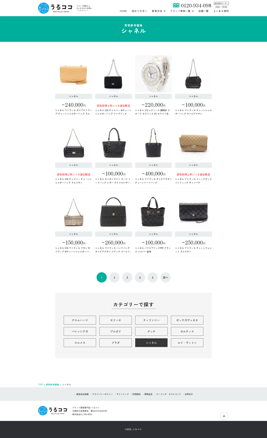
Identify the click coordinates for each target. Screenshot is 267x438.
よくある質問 (221, 11)
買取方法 (157, 11)
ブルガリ (115, 331)
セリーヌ (115, 320)
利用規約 (136, 394)
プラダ (116, 343)
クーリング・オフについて (168, 394)
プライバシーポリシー (102, 394)
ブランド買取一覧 (180, 11)
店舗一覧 (203, 11)
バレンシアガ (80, 331)
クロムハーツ (80, 320)
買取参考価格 (52, 384)
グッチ (151, 331)
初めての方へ (139, 11)
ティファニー (151, 320)
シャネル (151, 343)
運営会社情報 (82, 394)
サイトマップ (122, 394)
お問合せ (189, 394)
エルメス (79, 343)
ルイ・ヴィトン (187, 343)
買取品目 (148, 394)
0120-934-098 (196, 5)
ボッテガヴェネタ (187, 320)
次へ (165, 277)
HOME (123, 11)
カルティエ (187, 331)
